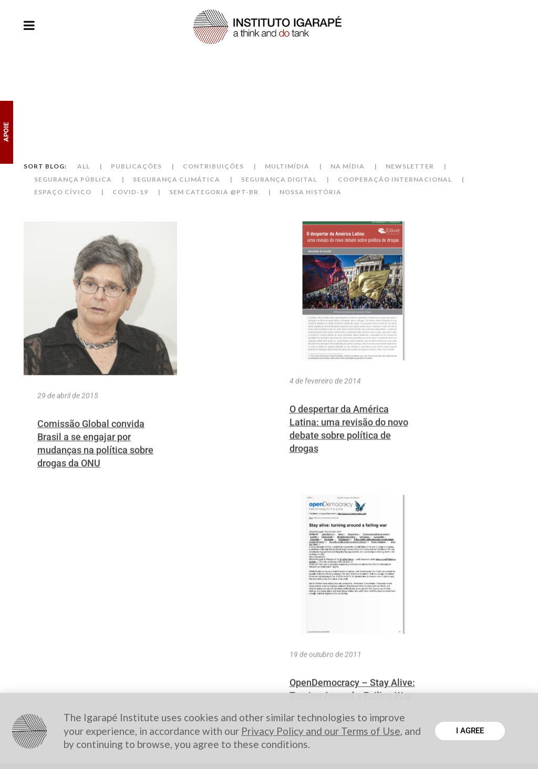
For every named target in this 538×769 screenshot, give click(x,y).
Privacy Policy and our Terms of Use (320, 731)
